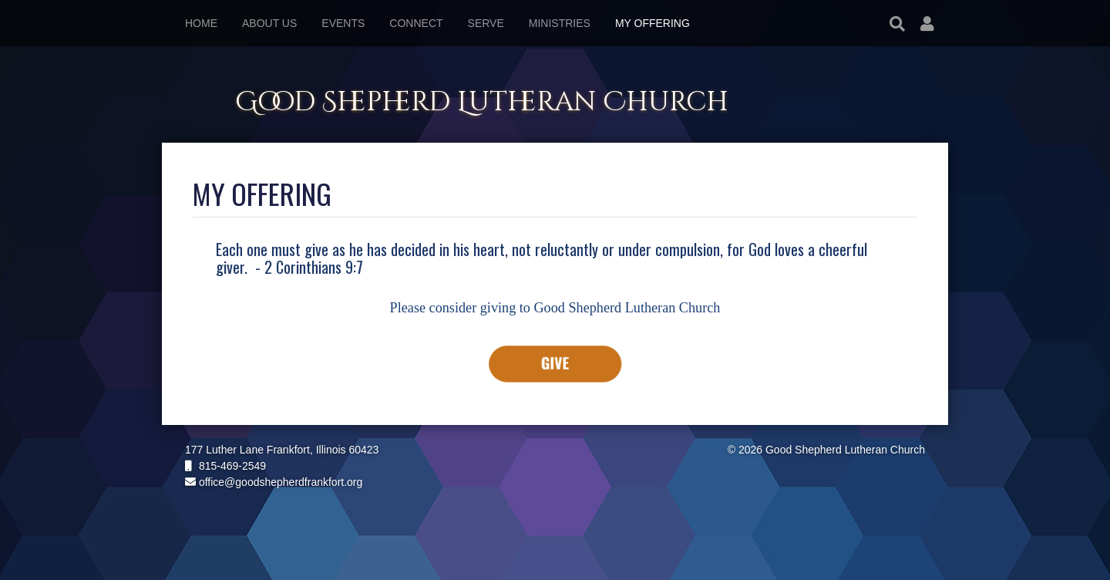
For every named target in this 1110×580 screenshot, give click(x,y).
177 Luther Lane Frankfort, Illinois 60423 (281, 449)
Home (201, 23)
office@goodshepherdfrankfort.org (273, 482)
